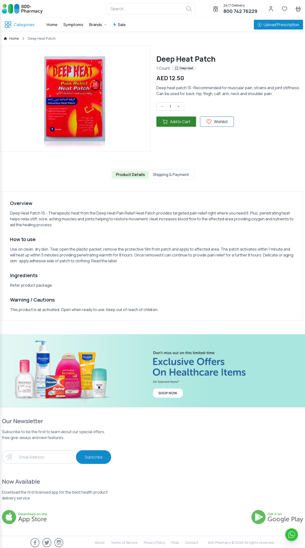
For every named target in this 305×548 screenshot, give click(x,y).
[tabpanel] (152, 256)
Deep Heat (184, 68)
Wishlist (217, 122)
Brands (98, 24)
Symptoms (73, 24)
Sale (119, 24)
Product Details (130, 174)
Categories (19, 25)
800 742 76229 (240, 11)
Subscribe (94, 457)
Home (52, 24)
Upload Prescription (278, 24)
